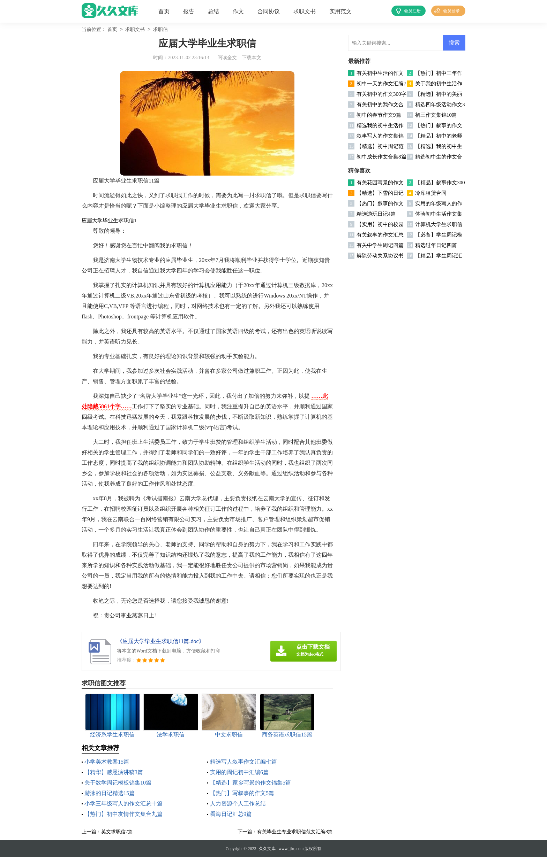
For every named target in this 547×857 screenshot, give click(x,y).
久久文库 (267, 848)
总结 (213, 11)
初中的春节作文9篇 (379, 115)
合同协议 (268, 11)
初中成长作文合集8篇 (381, 157)
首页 (164, 11)
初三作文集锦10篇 (436, 115)
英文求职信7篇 (117, 831)
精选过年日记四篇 (436, 245)
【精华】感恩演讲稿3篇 (113, 772)
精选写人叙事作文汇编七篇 (243, 762)
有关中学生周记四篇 (380, 245)
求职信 (160, 29)
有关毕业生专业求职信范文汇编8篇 (295, 831)
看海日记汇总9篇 (231, 814)
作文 (238, 11)
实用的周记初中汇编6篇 (239, 772)
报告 (188, 11)
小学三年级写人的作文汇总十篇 (123, 803)
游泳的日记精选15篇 (109, 793)
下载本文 (251, 57)
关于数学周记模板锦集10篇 (117, 783)
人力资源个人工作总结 (238, 803)
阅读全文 (227, 57)
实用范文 (340, 11)
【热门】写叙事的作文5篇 (242, 793)
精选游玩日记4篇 (376, 214)
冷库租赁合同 (431, 193)
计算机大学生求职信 (438, 224)
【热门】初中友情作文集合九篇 (123, 814)
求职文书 (304, 11)
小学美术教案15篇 (106, 762)
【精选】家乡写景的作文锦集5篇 (250, 783)
